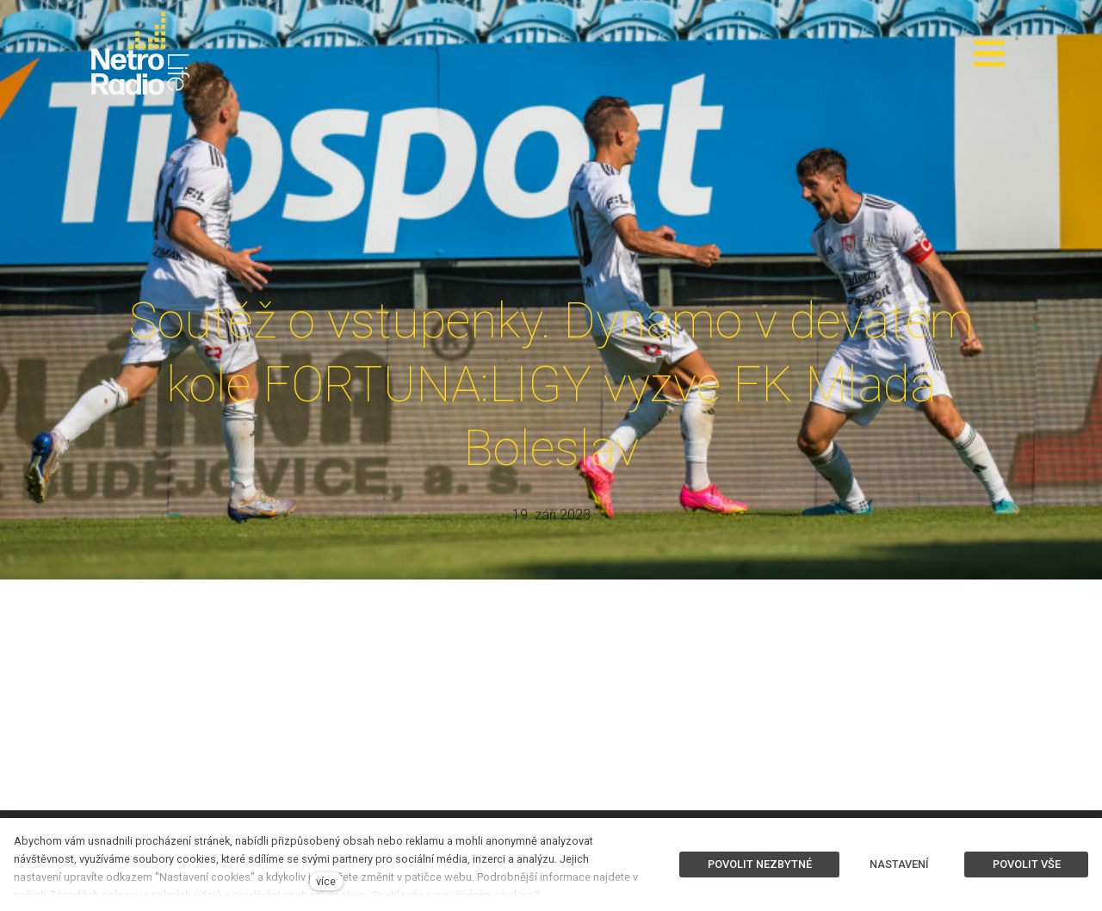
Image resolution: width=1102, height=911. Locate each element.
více (326, 881)
